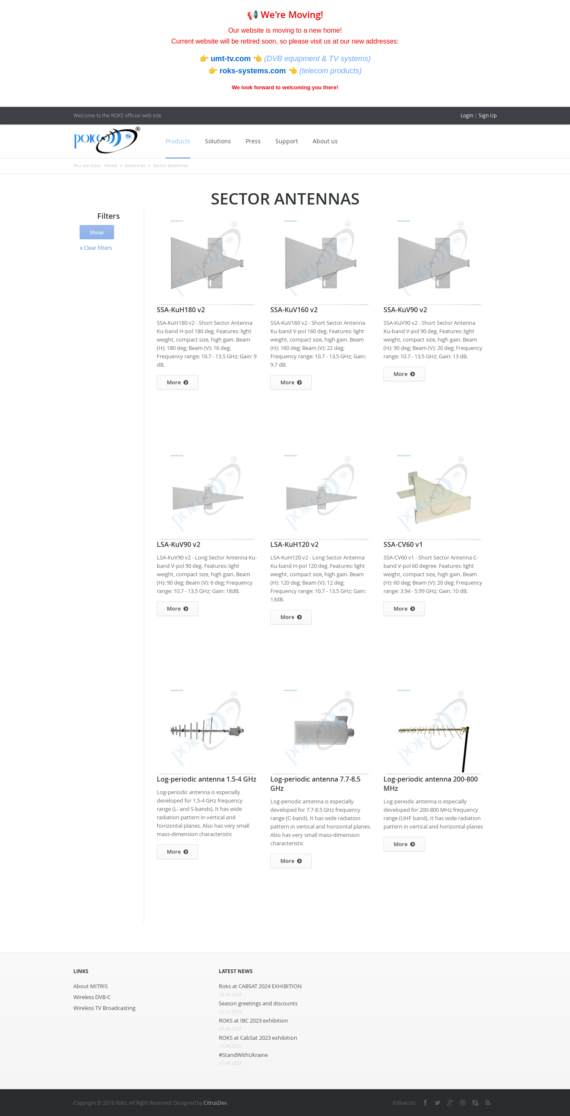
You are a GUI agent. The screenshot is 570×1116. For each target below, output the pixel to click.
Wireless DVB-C (92, 997)
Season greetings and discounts (258, 1003)
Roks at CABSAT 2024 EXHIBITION (260, 986)
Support (286, 141)
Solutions (218, 141)
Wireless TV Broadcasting (104, 1008)
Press (253, 141)
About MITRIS (90, 986)
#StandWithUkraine (243, 1055)
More (177, 382)
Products (178, 141)
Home (110, 165)
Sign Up (488, 115)
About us (325, 141)
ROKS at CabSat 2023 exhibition (258, 1037)
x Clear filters (96, 247)
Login (467, 115)
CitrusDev (215, 1102)
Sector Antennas (170, 165)
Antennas (135, 165)
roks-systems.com (254, 71)
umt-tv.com (232, 58)
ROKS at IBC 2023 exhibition (253, 1020)
